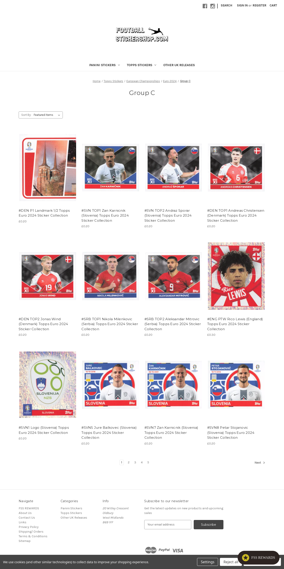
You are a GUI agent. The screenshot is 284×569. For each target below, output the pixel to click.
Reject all (230, 561)
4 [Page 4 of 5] (142, 462)
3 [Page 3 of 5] (135, 462)
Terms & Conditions (33, 536)
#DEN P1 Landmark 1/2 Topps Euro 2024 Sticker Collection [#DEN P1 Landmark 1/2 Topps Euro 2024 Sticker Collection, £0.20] (44, 213)
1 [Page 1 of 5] (121, 462)
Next (259, 462)
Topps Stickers (141, 65)
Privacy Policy (29, 527)
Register (259, 5)
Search (226, 5)
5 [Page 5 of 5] (148, 462)
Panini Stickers (104, 65)
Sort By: (26, 115)
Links (22, 522)
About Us (25, 513)
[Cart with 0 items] (273, 5)
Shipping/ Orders (31, 531)
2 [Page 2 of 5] (129, 462)
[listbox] (48, 115)
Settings (207, 561)
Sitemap (25, 541)
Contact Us (27, 518)
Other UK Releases (179, 65)
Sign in (242, 5)
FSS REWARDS (29, 508)
